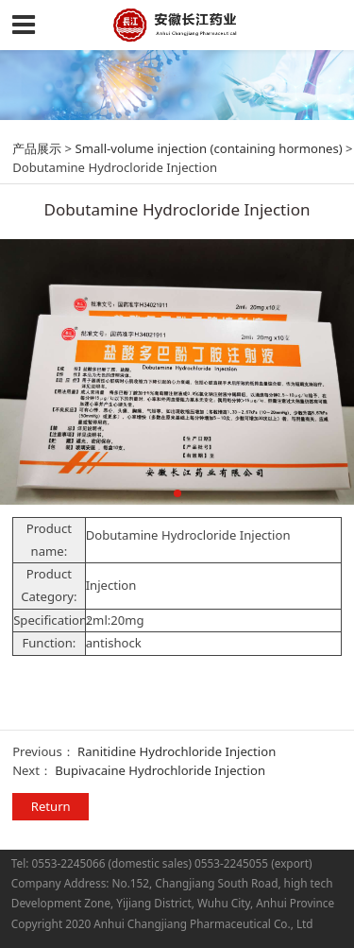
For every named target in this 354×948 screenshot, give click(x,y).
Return (51, 806)
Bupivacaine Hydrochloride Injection (160, 770)
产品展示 (36, 148)
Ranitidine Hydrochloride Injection (176, 751)
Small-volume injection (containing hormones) (208, 148)
